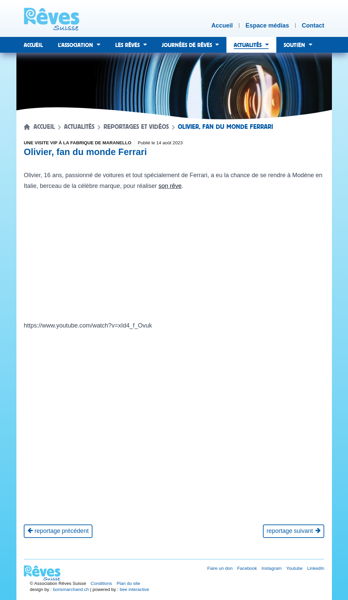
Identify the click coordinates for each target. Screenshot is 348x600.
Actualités (79, 126)
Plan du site (128, 583)
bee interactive (134, 589)
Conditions (101, 583)
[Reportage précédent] (58, 531)
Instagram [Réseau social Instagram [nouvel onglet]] (272, 568)
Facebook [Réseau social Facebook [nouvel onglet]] (247, 568)
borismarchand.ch (71, 589)
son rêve (170, 186)
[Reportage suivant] (293, 531)
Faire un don (220, 568)
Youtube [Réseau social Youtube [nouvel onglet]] (294, 568)
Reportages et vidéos (136, 126)
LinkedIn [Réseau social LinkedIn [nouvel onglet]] (315, 568)
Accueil (44, 126)
